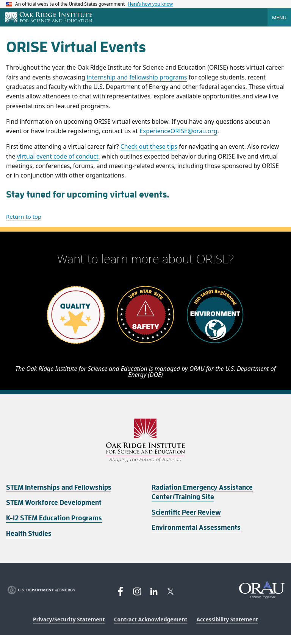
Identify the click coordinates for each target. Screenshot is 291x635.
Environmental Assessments (196, 527)
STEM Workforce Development (54, 502)
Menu (279, 17)
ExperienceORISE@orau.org (178, 131)
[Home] (48, 17)
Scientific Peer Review (186, 512)
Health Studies (29, 533)
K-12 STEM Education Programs (54, 518)
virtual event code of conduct (58, 156)
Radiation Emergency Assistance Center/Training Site (202, 492)
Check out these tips (148, 146)
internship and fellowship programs (137, 77)
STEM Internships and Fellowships (58, 487)
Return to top (23, 216)
